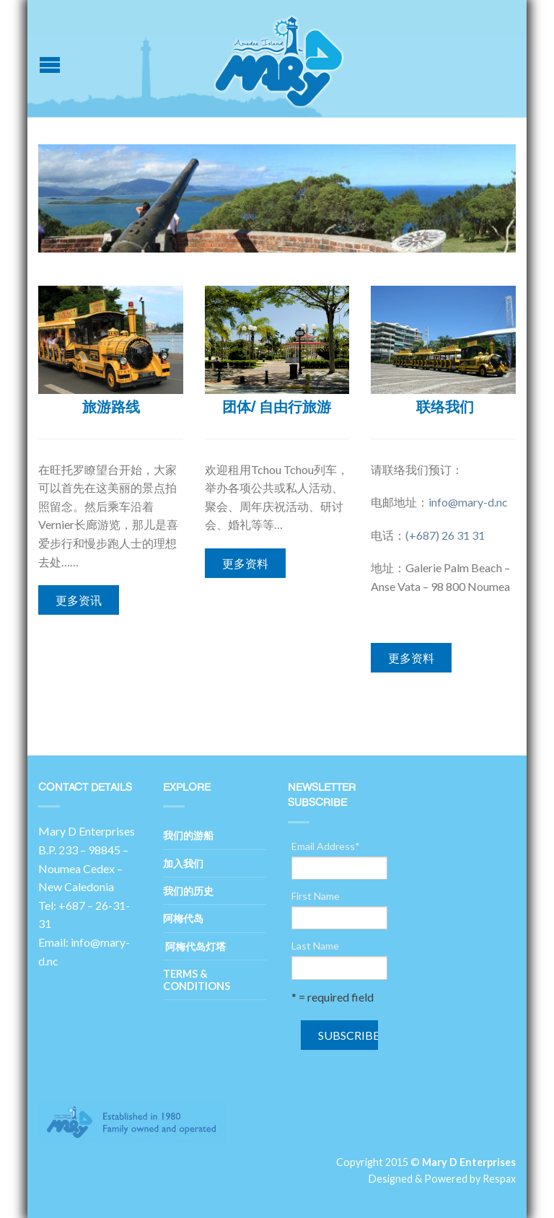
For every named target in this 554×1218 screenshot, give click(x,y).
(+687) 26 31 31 (445, 535)
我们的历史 (188, 891)
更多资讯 (79, 600)
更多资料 (245, 563)
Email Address (325, 846)
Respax (499, 1179)
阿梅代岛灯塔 (194, 946)
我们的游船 (188, 835)
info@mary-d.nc (468, 502)
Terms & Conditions (196, 980)
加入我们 (183, 863)
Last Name (315, 946)
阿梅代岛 (183, 918)
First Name (315, 896)
